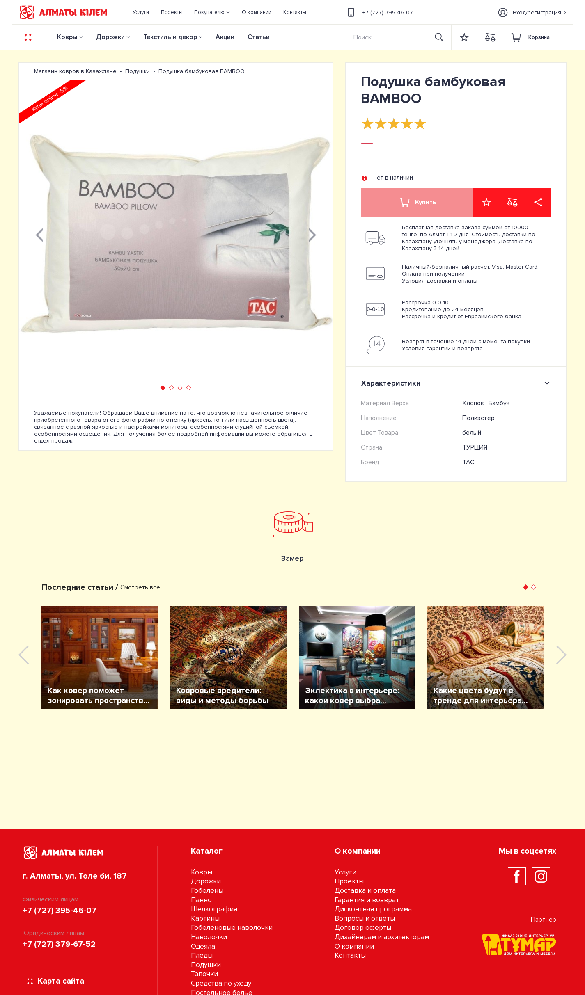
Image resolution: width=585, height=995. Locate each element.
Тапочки (204, 974)
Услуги (345, 872)
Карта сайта (55, 981)
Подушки (206, 965)
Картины (205, 918)
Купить (417, 202)
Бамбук (499, 403)
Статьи (259, 37)
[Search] (387, 37)
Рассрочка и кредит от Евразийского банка (461, 316)
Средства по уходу (221, 983)
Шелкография (214, 909)
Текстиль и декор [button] (170, 37)
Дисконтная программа (373, 909)
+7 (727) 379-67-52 (59, 944)
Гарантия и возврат (367, 900)
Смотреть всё (140, 587)
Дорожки (110, 37)
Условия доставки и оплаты (439, 280)
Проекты (349, 881)
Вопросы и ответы (365, 918)
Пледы (202, 955)
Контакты (350, 955)
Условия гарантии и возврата (442, 348)
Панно (201, 900)
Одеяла (203, 946)
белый (471, 433)
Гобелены (207, 890)
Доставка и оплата (365, 890)
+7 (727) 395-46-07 (379, 12)
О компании (354, 946)
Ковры (67, 37)
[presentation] (39, 233)
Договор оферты (363, 927)
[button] (212, 12)
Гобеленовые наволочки (232, 927)
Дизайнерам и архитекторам (382, 937)
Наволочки (209, 937)
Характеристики (457, 383)
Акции (225, 37)
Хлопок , (475, 403)
